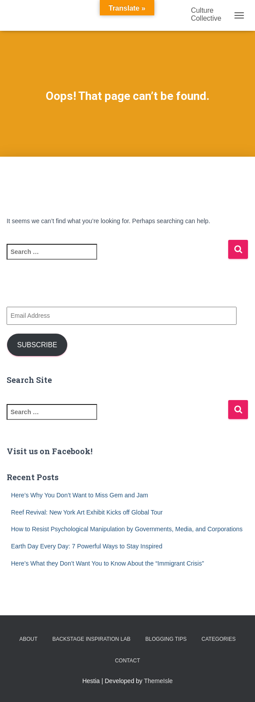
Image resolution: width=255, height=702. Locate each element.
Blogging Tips (166, 639)
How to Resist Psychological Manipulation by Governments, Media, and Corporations (127, 529)
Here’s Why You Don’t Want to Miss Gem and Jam (79, 495)
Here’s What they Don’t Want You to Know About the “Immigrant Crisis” (107, 563)
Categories (218, 639)
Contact (127, 661)
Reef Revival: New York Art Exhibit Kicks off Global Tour (87, 512)
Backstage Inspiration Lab (91, 639)
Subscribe (37, 345)
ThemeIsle (158, 680)
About (28, 639)
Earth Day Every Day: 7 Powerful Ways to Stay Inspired (86, 546)
